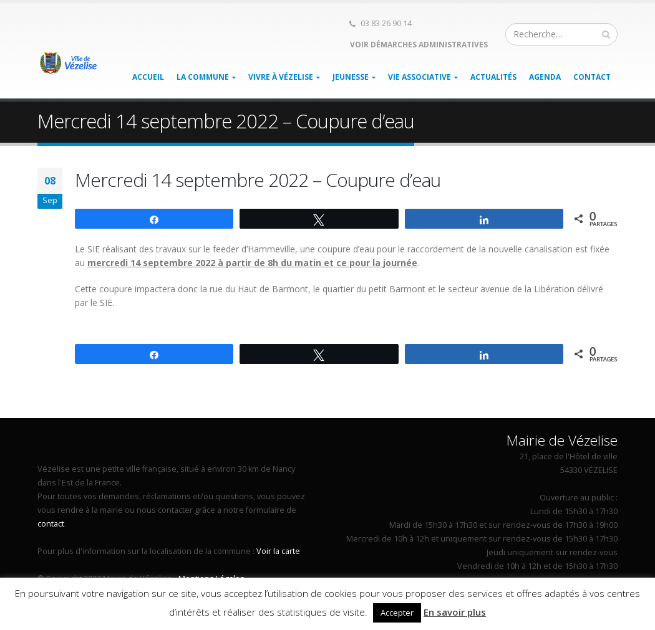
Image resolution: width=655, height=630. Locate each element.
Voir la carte (278, 551)
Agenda (545, 77)
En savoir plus (455, 612)
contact (50, 523)
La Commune (203, 77)
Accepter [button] (397, 612)
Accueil (148, 77)
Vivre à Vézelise (280, 77)
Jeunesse (350, 77)
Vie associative (419, 77)
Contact (592, 77)
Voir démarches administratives (418, 44)
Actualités (493, 77)
